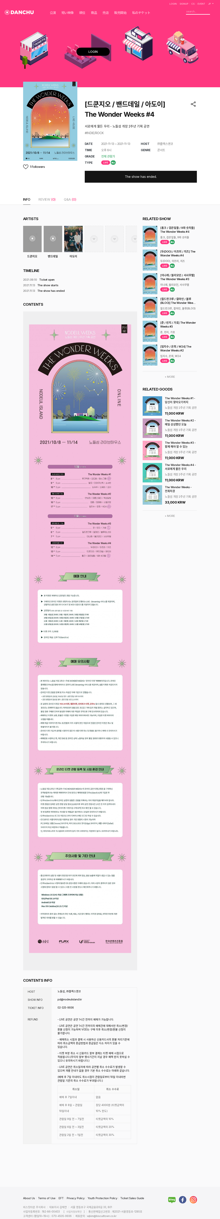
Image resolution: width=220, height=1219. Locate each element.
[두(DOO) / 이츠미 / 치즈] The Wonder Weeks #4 (177, 253)
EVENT (201, 3)
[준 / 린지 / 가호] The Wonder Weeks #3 (178, 324)
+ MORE (170, 376)
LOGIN (173, 3)
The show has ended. (141, 177)
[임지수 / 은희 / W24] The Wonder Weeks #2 (175, 348)
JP (211, 3)
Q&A (70, 199)
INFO (26, 199)
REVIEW (47, 199)
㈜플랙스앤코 (165, 144)
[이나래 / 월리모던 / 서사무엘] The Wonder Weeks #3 (177, 277)
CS (193, 3)
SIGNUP (184, 3)
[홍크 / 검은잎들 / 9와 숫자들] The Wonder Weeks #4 (177, 229)
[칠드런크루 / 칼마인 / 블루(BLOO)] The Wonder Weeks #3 (178, 301)
